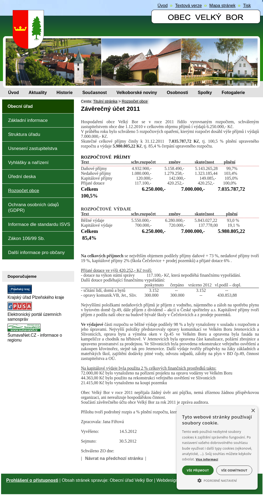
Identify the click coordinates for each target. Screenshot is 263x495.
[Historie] (64, 93)
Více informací (207, 459)
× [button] (253, 411)
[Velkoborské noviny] (137, 93)
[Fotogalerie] (233, 93)
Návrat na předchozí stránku (114, 458)
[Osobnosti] (177, 93)
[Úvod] (13, 93)
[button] (217, 480)
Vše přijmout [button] (198, 470)
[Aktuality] (38, 93)
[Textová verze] (188, 6)
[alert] (217, 448)
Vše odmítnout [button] (234, 470)
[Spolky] (204, 93)
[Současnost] (94, 93)
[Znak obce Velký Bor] (29, 45)
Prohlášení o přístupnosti (32, 480)
